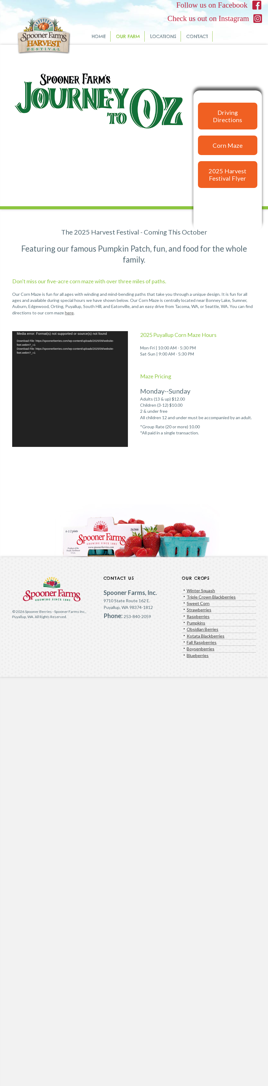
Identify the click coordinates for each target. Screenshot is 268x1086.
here (69, 312)
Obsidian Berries (202, 629)
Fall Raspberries (202, 642)
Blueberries (198, 655)
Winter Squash (201, 590)
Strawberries (199, 609)
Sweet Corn (198, 603)
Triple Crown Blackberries (211, 597)
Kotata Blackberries (205, 636)
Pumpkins (196, 622)
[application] (70, 389)
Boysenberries (200, 648)
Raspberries (198, 616)
